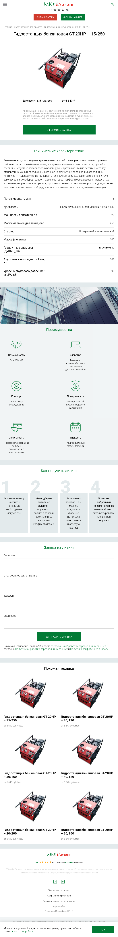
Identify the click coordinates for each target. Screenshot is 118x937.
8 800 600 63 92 (59, 10)
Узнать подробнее (23, 931)
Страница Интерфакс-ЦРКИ (59, 911)
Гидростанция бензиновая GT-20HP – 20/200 (30, 831)
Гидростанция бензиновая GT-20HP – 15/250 (30, 718)
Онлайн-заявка (45, 17)
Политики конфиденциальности (89, 649)
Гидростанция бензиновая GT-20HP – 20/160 (87, 831)
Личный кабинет (72, 17)
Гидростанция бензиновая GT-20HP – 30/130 (87, 718)
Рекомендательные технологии (59, 901)
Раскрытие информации (59, 895)
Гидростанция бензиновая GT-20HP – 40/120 (87, 775)
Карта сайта (59, 906)
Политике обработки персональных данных (41, 649)
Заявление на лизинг (59, 890)
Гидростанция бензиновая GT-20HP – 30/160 (30, 775)
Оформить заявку (59, 129)
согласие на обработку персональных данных (78, 646)
